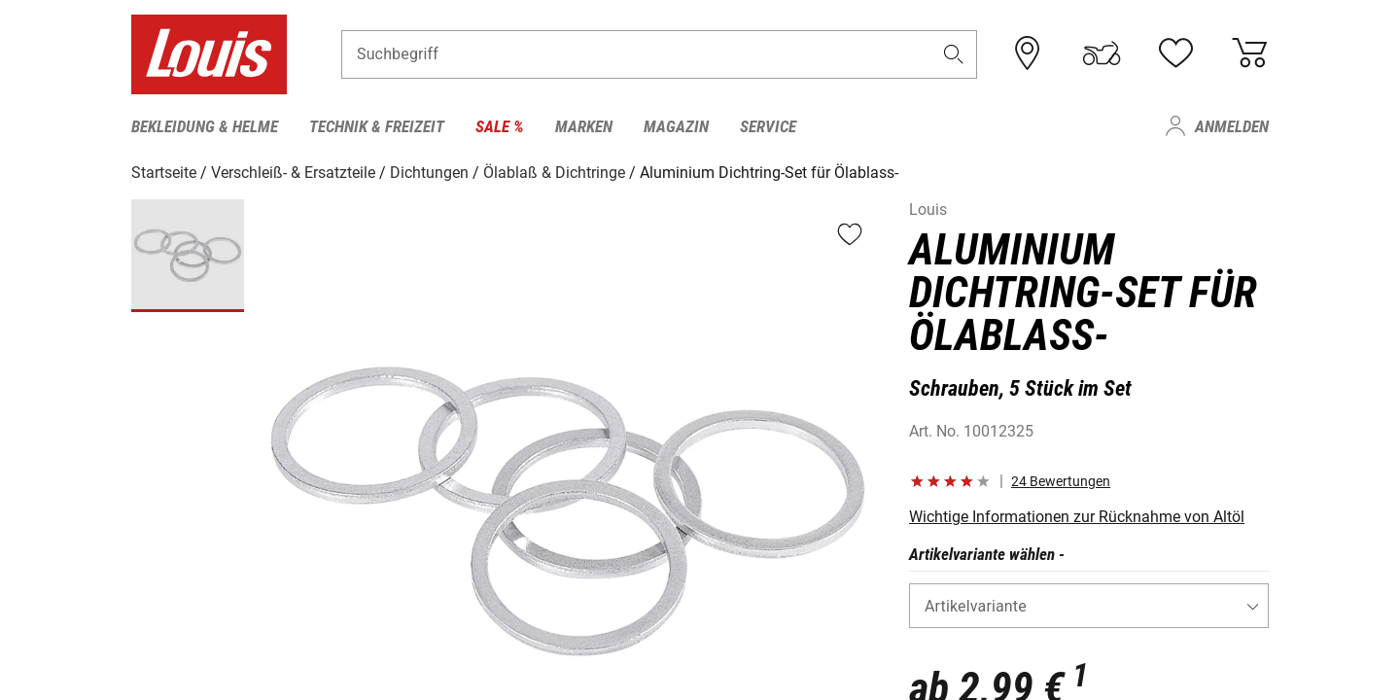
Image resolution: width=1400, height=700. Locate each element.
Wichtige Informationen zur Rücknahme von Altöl (1076, 516)
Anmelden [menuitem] (1232, 126)
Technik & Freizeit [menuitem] (376, 126)
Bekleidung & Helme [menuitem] (204, 126)
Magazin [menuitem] (676, 126)
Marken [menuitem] (583, 126)
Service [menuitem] (768, 126)
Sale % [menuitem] (499, 126)
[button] (953, 55)
